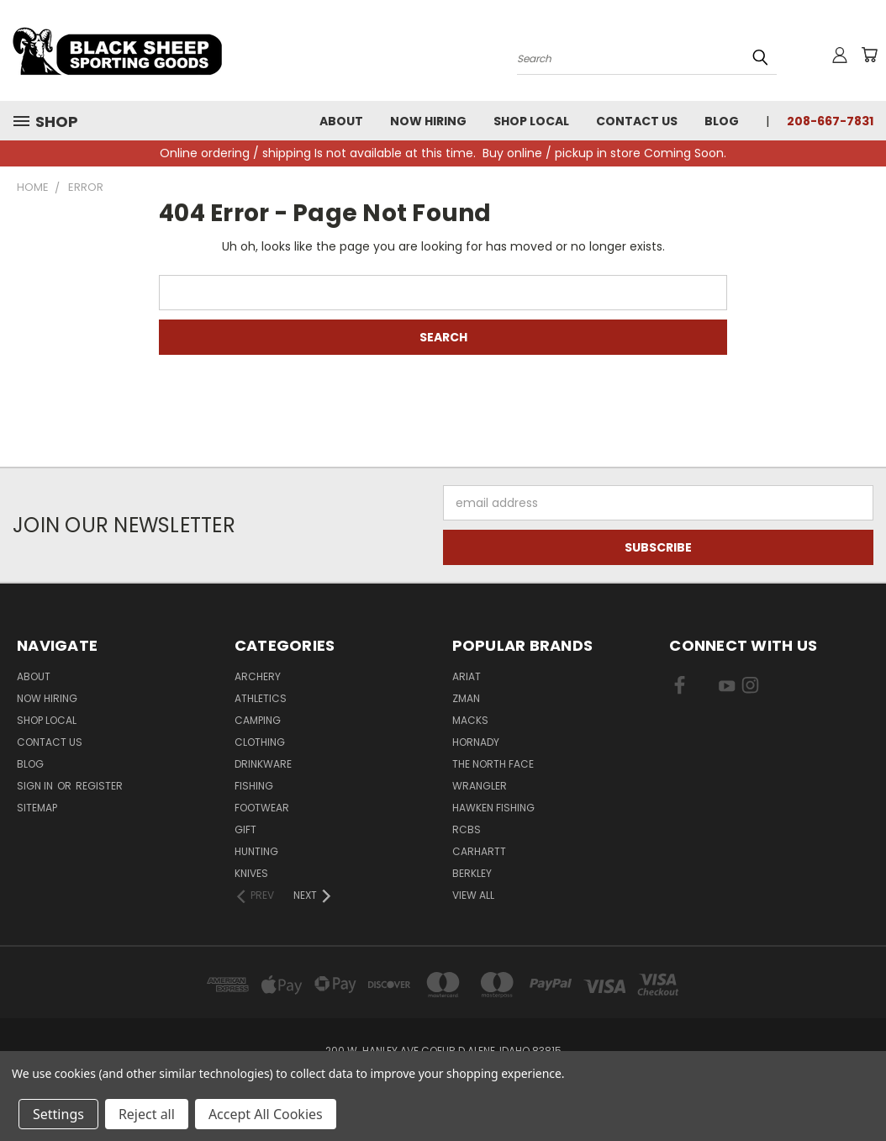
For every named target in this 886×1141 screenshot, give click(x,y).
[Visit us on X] (703, 688)
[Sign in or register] (839, 54)
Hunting (256, 851)
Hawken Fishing (493, 807)
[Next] (313, 895)
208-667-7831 (830, 121)
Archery (258, 676)
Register (99, 786)
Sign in (36, 786)
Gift (245, 829)
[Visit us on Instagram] (750, 688)
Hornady (475, 742)
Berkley (472, 873)
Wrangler (479, 786)
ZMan (466, 698)
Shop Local (531, 121)
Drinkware (263, 764)
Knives (251, 873)
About (341, 121)
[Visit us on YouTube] (726, 688)
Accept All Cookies (265, 1114)
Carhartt (479, 851)
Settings (58, 1114)
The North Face (493, 764)
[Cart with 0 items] (869, 54)
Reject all (147, 1114)
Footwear (262, 807)
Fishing (254, 786)
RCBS (466, 829)
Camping (258, 720)
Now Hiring (428, 121)
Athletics (261, 698)
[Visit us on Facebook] (679, 688)
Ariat (466, 676)
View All (473, 895)
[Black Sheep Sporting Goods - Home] (172, 50)
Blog (721, 121)
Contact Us (637, 121)
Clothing (260, 742)
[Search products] (647, 57)
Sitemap (37, 807)
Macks (470, 720)
